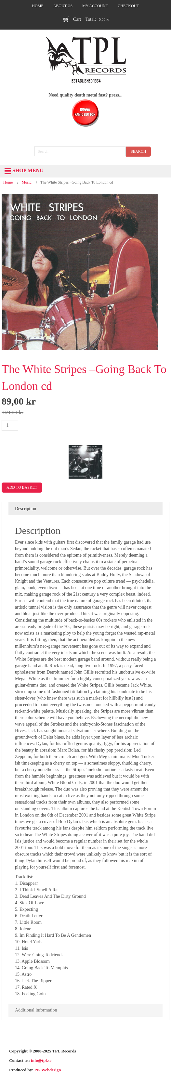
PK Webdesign (47, 1069)
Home (8, 182)
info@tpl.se (41, 1060)
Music (27, 182)
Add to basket (22, 487)
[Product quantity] (10, 425)
